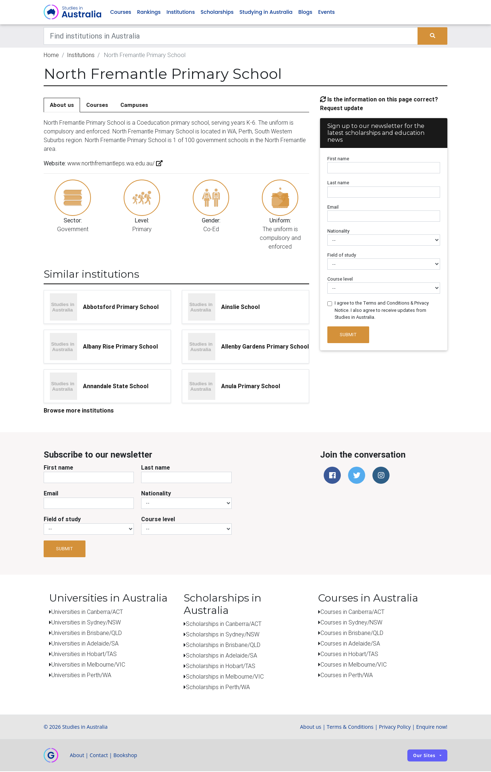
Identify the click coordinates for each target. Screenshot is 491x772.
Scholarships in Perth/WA (218, 687)
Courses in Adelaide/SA (350, 643)
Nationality (338, 231)
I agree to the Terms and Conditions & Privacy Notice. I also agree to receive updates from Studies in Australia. (382, 311)
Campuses (134, 105)
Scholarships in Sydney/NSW (222, 635)
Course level (340, 280)
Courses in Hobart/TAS (349, 654)
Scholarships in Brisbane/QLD (223, 645)
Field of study (341, 255)
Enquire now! (431, 727)
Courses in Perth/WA (346, 675)
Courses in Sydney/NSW (351, 622)
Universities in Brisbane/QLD (86, 633)
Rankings (149, 12)
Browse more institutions (79, 410)
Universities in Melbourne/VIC (88, 664)
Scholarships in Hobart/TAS (220, 666)
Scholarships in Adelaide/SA (221, 656)
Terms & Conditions (350, 727)
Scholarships (217, 12)
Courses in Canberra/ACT (352, 612)
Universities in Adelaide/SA (85, 643)
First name (338, 159)
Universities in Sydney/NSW (86, 622)
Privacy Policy (395, 727)
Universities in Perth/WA (81, 675)
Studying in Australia (265, 12)
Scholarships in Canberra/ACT (224, 624)
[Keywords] (231, 36)
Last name (338, 183)
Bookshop (125, 755)
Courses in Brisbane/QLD (351, 633)
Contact (98, 755)
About (77, 755)
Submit (348, 335)
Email (333, 207)
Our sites (424, 756)
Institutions (181, 12)
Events (326, 12)
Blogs (305, 12)
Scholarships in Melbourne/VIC (225, 677)
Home (51, 55)
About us (62, 105)
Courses (120, 12)
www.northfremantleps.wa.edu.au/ (114, 164)
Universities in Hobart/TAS (84, 654)
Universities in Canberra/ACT (87, 612)
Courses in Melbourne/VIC (353, 664)
